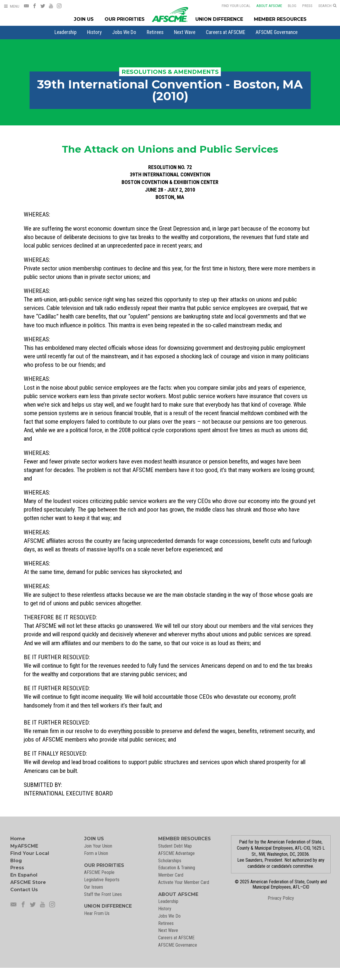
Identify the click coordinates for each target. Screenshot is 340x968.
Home (17, 838)
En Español (23, 875)
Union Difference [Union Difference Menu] (219, 19)
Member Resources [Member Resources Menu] (280, 19)
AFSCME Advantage (176, 853)
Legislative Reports (101, 879)
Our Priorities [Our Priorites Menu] (125, 19)
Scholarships (169, 860)
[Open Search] (327, 6)
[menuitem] (65, 32)
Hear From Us (97, 913)
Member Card (170, 875)
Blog (288, 5)
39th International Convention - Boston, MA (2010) (170, 90)
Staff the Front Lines (103, 894)
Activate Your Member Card (183, 882)
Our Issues (93, 887)
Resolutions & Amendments (170, 71)
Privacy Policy (281, 898)
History (94, 32)
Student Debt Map (175, 846)
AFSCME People (99, 872)
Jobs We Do (124, 32)
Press (303, 5)
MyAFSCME (24, 846)
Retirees (155, 32)
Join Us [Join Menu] (84, 19)
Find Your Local (232, 5)
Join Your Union (98, 846)
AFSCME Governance (277, 32)
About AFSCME (265, 5)
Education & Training (176, 867)
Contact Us (24, 889)
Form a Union (96, 853)
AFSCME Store (28, 882)
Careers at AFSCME (225, 32)
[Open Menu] (11, 6)
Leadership (65, 32)
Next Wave (184, 32)
